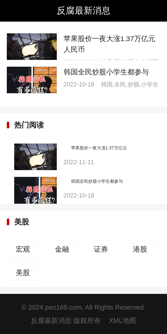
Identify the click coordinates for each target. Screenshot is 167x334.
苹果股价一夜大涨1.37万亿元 (99, 147)
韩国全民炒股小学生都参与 (106, 72)
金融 (62, 249)
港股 (140, 249)
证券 (101, 249)
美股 (21, 222)
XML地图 (122, 320)
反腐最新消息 (84, 10)
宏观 (23, 249)
